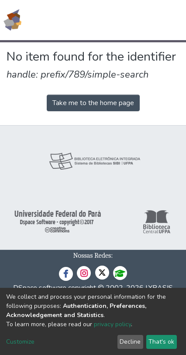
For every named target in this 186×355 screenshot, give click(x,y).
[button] (128, 20)
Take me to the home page (93, 103)
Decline (130, 342)
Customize (20, 342)
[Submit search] (115, 20)
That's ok (161, 342)
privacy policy (112, 324)
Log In (146, 20)
